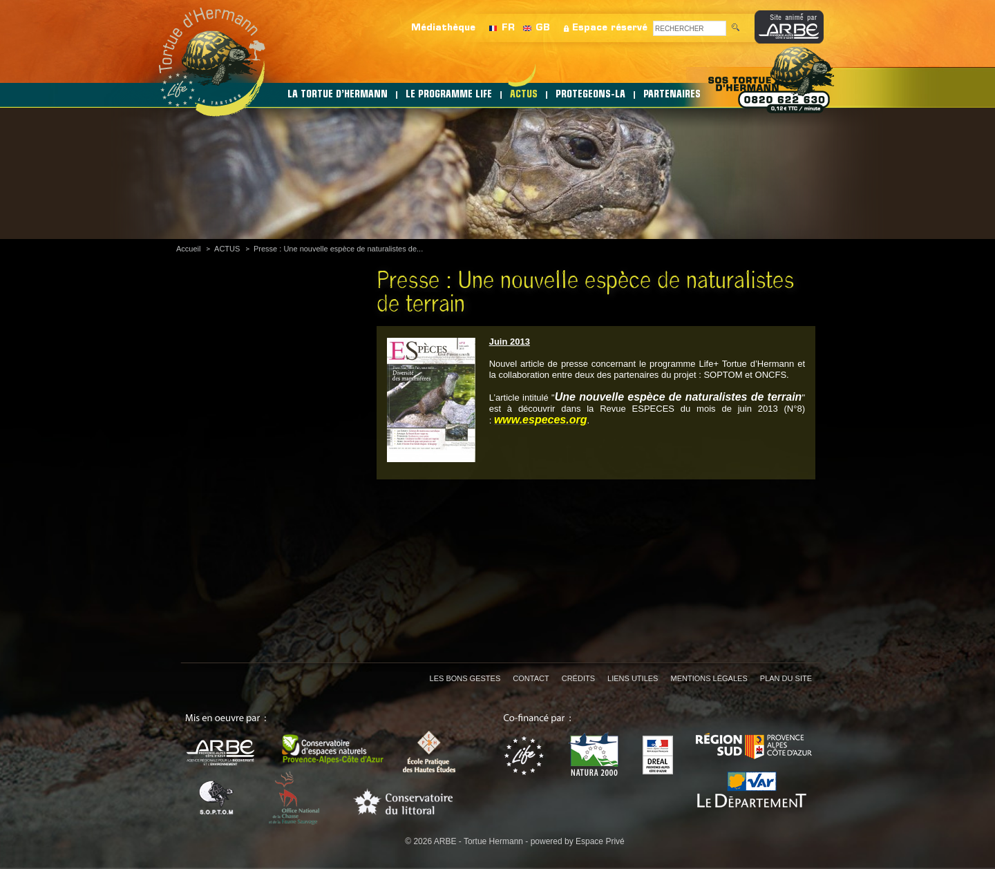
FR (508, 27)
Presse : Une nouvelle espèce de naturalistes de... (338, 249)
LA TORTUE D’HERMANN (337, 95)
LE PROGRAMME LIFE (449, 95)
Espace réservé (609, 27)
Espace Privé (600, 841)
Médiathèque (443, 27)
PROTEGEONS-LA (590, 95)
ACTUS (524, 95)
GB (543, 27)
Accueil (188, 249)
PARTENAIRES (672, 95)
